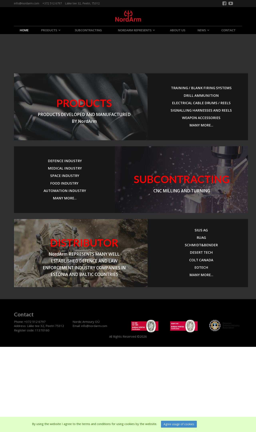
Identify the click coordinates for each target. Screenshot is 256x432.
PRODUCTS (49, 30)
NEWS (202, 30)
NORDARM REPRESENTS (134, 30)
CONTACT (228, 30)
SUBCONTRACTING (88, 30)
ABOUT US (177, 30)
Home (24, 30)
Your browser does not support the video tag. (30, 49)
